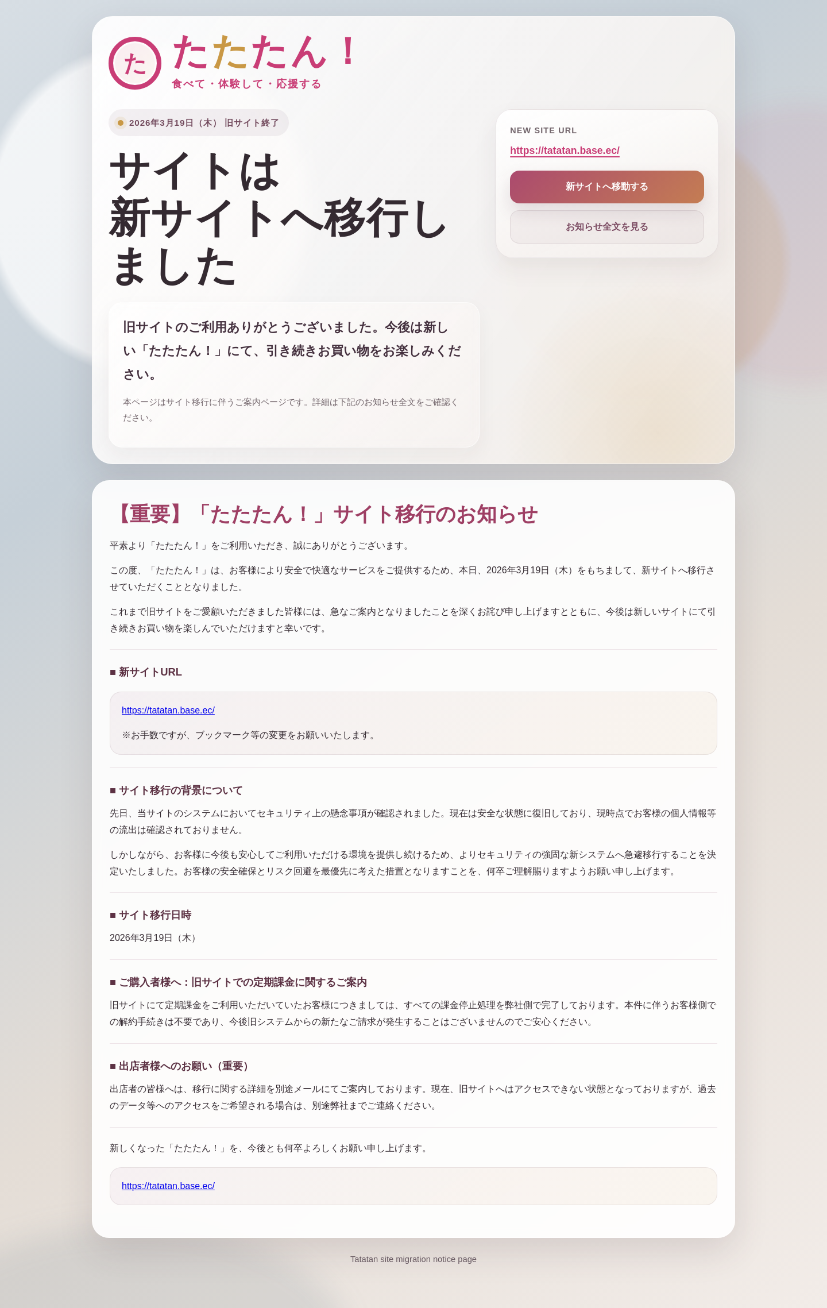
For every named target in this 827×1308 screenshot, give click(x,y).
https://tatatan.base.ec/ (565, 150)
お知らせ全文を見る (607, 226)
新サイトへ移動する (607, 186)
